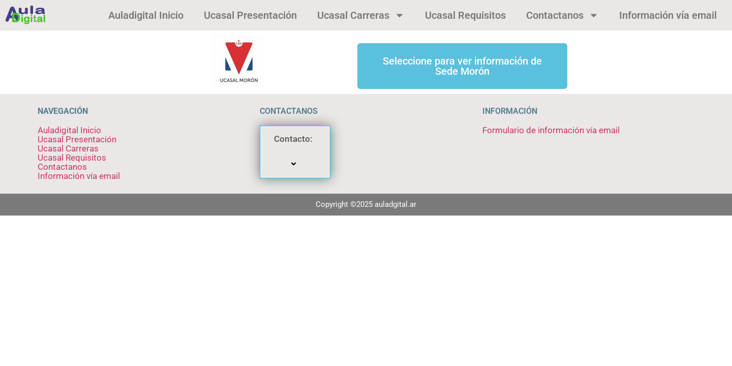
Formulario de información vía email (551, 130)
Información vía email (668, 15)
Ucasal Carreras (361, 15)
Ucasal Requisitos (465, 15)
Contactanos (562, 15)
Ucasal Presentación (250, 15)
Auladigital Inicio (146, 15)
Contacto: (295, 152)
